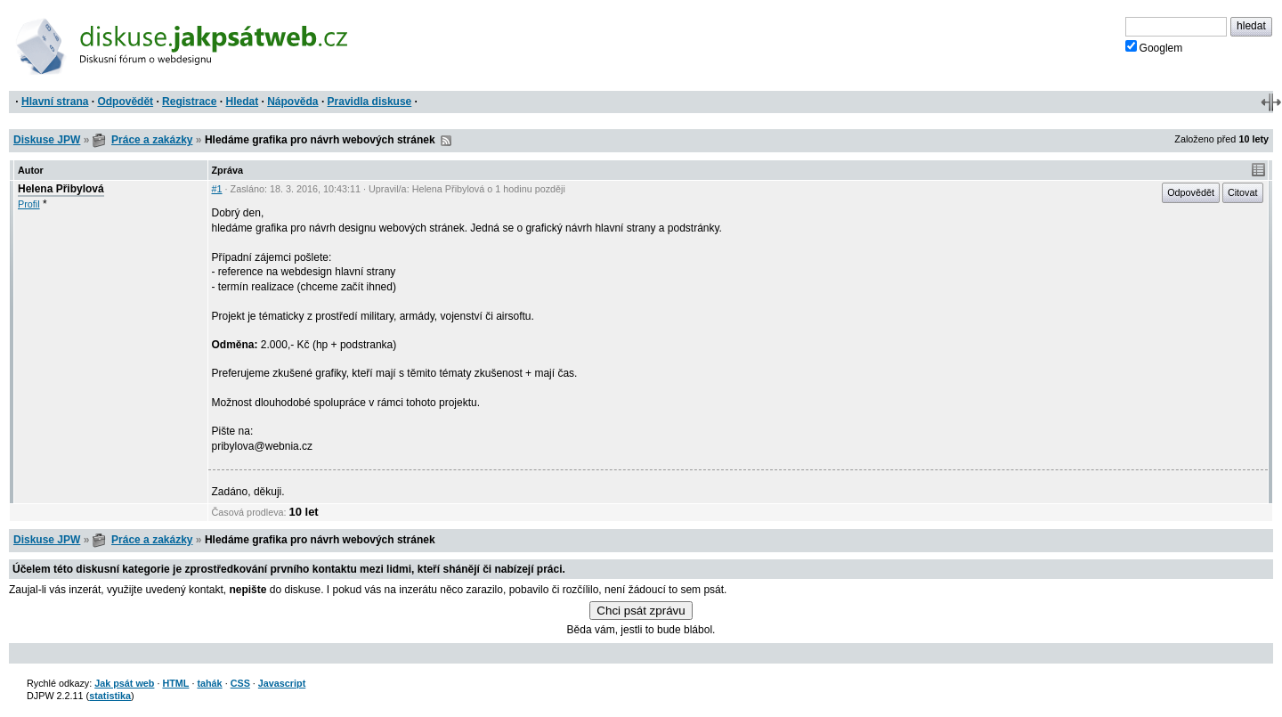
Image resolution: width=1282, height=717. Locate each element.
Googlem (1154, 47)
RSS (446, 140)
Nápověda (292, 101)
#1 (217, 188)
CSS (240, 683)
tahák (209, 683)
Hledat (241, 101)
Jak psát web (124, 683)
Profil (29, 204)
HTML (175, 683)
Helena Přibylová (61, 189)
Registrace (189, 101)
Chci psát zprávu (640, 610)
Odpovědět (125, 101)
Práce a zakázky (151, 140)
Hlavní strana (54, 101)
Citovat (1243, 192)
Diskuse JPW (46, 140)
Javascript (281, 683)
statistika (110, 695)
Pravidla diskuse (370, 101)
